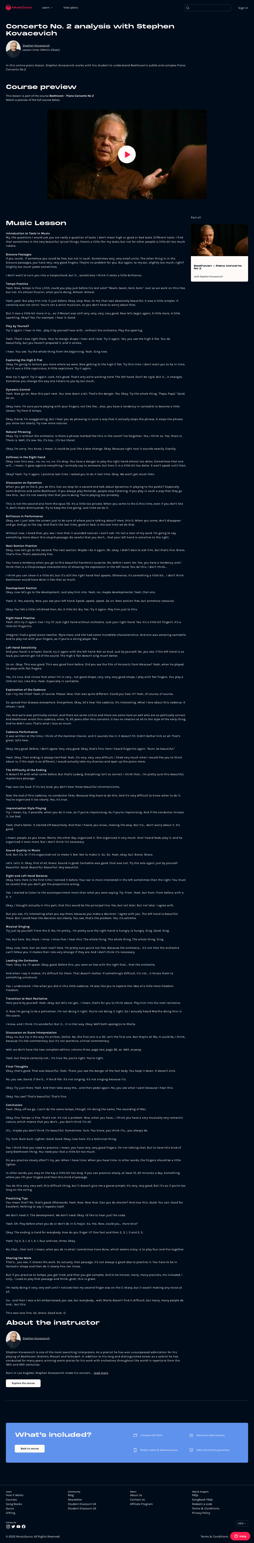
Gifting (10, 1512)
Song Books (14, 1504)
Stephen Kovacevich (36, 45)
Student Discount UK (82, 1504)
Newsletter (75, 1499)
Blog (71, 1495)
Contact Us (137, 1499)
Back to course (30, 1448)
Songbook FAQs (202, 1499)
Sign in (243, 8)
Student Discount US (82, 1508)
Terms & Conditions (205, 1508)
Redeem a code (202, 1504)
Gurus (10, 1508)
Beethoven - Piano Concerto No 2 (218, 267)
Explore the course (23, 1383)
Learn (46, 7)
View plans (71, 7)
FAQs (195, 1495)
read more (101, 1373)
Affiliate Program (141, 1504)
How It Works (14, 1495)
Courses (11, 1499)
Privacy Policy (201, 1512)
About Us (136, 1495)
